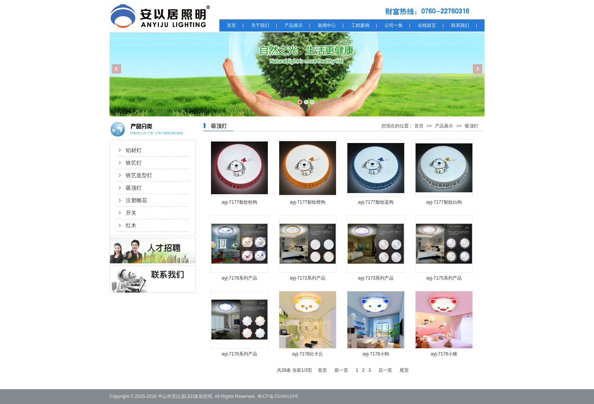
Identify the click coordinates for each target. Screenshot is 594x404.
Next (477, 69)
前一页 (341, 370)
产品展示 (444, 126)
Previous (116, 69)
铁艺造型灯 (139, 175)
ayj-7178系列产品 (239, 278)
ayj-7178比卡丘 (307, 354)
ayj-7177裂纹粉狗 (239, 202)
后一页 (385, 370)
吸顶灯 (134, 188)
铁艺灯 (134, 163)
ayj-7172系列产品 (307, 278)
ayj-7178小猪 (444, 354)
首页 (419, 126)
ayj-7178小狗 (376, 354)
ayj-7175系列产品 (444, 278)
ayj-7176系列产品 (239, 354)
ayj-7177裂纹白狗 (444, 202)
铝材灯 (134, 150)
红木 (131, 225)
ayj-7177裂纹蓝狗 (376, 202)
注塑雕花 (136, 200)
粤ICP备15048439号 (278, 396)
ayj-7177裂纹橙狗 (307, 202)
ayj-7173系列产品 (376, 278)
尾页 (404, 370)
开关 (131, 213)
